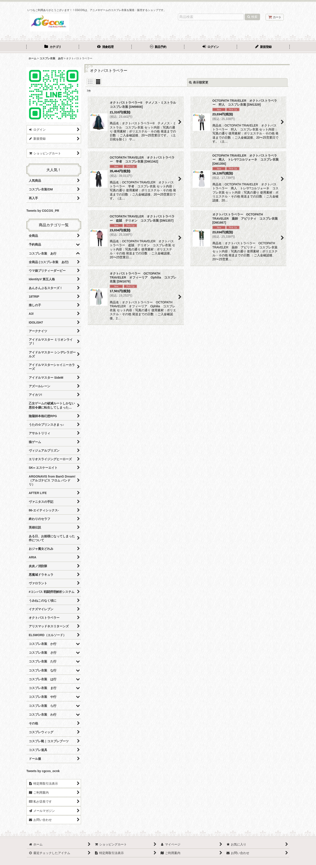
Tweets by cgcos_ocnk (43, 771)
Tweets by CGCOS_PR (42, 210)
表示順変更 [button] (198, 82)
